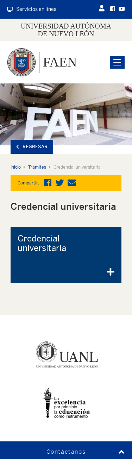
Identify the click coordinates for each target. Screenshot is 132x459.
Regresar (32, 146)
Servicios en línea (32, 9)
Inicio (16, 167)
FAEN (60, 62)
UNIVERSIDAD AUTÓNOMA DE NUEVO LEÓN (66, 30)
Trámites (37, 167)
